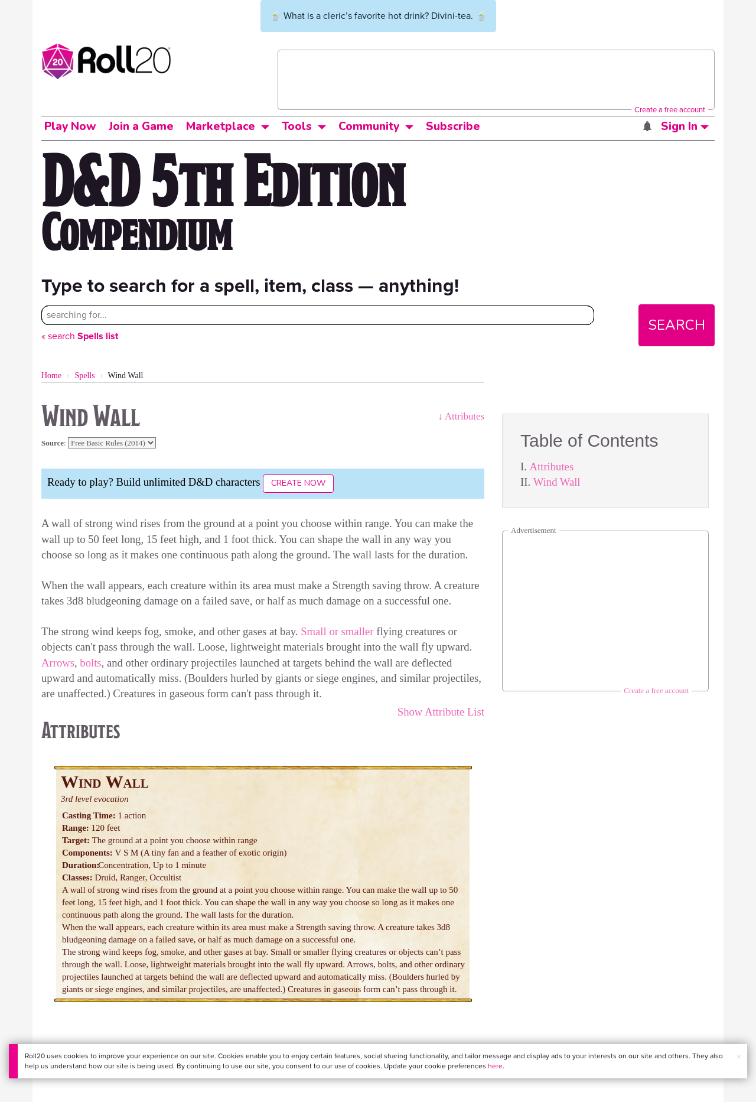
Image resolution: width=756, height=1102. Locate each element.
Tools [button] (297, 126)
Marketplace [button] (220, 126)
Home (51, 375)
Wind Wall (557, 482)
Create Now (298, 483)
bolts (90, 662)
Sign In (685, 126)
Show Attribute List (440, 712)
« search (79, 336)
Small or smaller (337, 631)
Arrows (57, 662)
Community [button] (368, 126)
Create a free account (669, 109)
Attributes (552, 466)
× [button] (739, 1057)
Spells (84, 375)
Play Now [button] (70, 126)
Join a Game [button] (141, 126)
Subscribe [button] (453, 126)
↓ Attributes (461, 416)
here (495, 1066)
